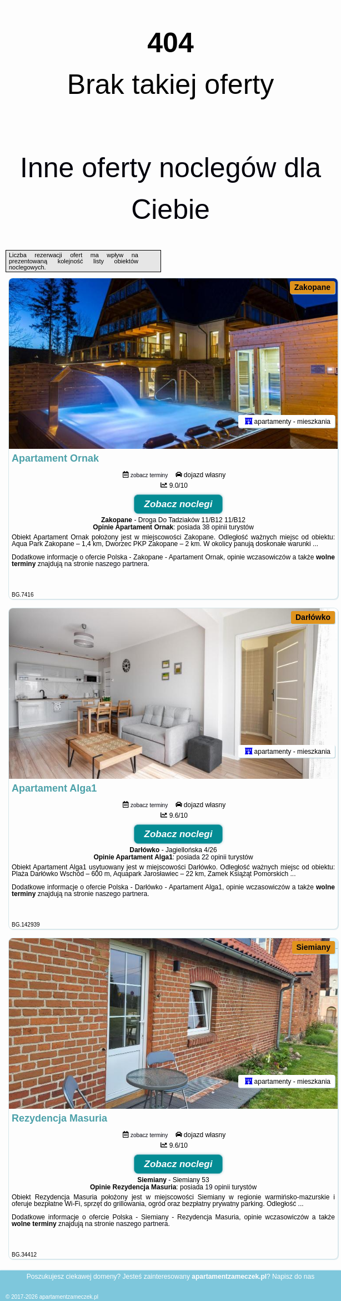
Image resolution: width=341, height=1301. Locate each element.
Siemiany (313, 947)
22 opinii (214, 857)
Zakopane (312, 287)
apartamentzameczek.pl (68, 1297)
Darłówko (312, 617)
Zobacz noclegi (178, 504)
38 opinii (214, 527)
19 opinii (217, 1187)
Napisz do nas (293, 1276)
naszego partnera (121, 564)
